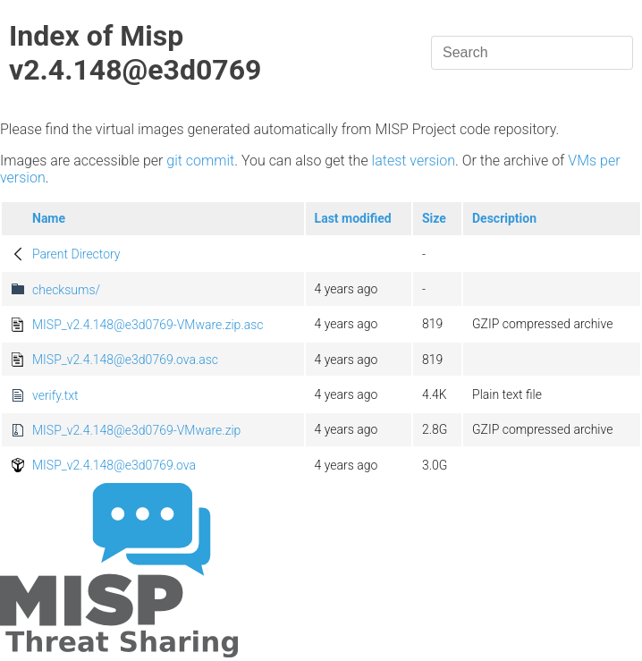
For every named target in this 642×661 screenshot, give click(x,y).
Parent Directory (76, 254)
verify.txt (55, 395)
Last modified (353, 218)
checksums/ (66, 290)
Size (434, 218)
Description (504, 218)
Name (48, 218)
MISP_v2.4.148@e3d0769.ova (114, 465)
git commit (200, 160)
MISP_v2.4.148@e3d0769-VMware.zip (136, 430)
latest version (413, 160)
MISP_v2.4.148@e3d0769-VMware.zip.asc (148, 325)
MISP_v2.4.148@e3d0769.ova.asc (125, 359)
